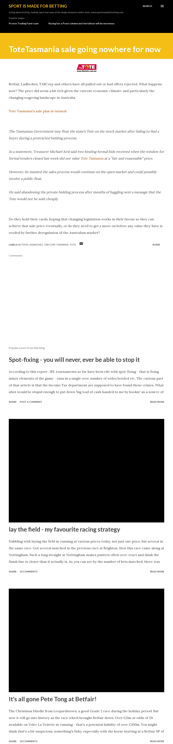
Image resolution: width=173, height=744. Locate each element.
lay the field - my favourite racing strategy (64, 529)
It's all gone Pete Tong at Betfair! (53, 699)
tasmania (62, 244)
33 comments (28, 571)
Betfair (23, 244)
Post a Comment (31, 401)
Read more (157, 401)
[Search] (147, 6)
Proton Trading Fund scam (24, 23)
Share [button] (156, 244)
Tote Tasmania (91, 158)
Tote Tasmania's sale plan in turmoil (38, 111)
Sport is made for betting (38, 6)
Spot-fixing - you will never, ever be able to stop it (74, 359)
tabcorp (49, 244)
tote (73, 244)
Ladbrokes (36, 244)
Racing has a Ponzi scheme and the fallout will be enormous (81, 23)
